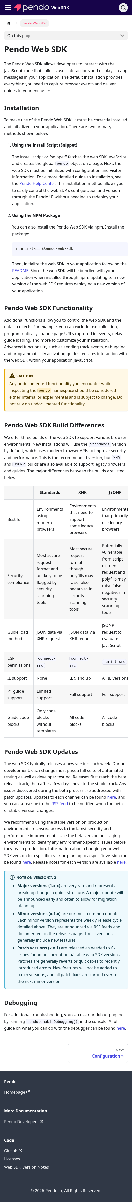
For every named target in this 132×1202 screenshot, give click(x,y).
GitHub (13, 1151)
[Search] (123, 7)
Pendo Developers (23, 1121)
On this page (19, 35)
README (20, 270)
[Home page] (9, 23)
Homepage (17, 1092)
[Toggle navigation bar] (8, 7)
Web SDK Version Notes (26, 1167)
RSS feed (60, 803)
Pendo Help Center (37, 183)
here (111, 797)
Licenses (12, 1159)
